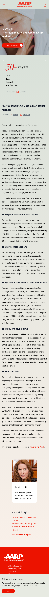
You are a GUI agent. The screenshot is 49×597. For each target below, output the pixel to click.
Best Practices (13, 85)
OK (8, 591)
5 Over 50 (15, 530)
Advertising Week (37, 447)
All (7, 75)
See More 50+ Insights (22, 534)
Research (10, 82)
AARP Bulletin (10, 571)
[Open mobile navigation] (4, 4)
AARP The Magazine (13, 568)
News (9, 79)
